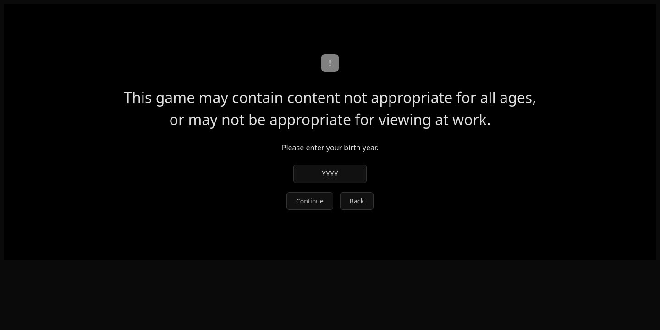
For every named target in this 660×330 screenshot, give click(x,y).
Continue (310, 201)
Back (357, 201)
